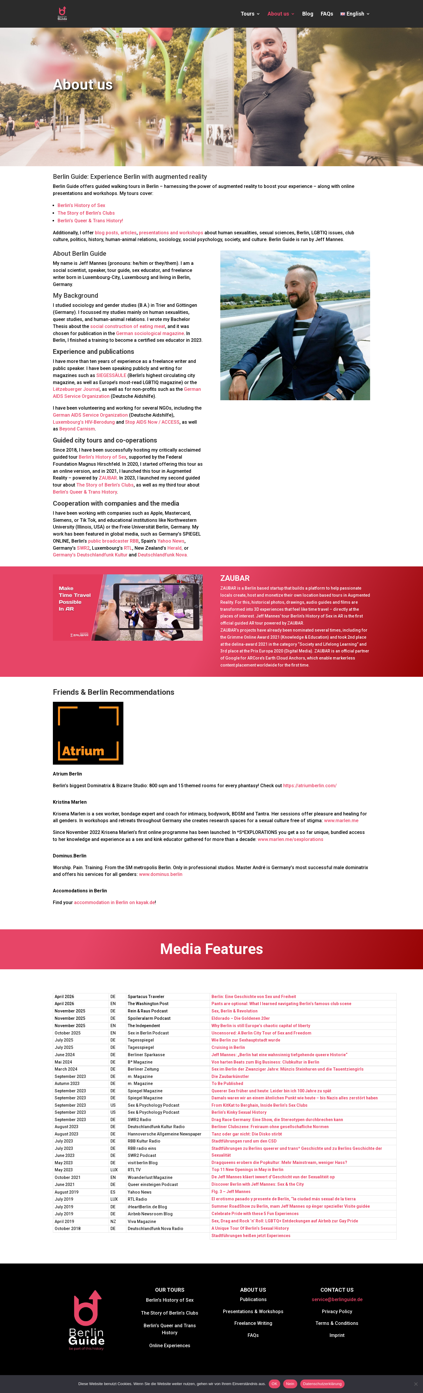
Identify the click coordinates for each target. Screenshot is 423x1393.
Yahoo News (170, 541)
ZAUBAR (108, 478)
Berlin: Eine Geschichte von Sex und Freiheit (254, 996)
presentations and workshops (171, 232)
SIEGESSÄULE (111, 375)
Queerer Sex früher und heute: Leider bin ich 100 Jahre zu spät (271, 1091)
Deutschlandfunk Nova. (163, 555)
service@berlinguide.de (337, 1299)
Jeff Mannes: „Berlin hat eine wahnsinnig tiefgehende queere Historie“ (280, 1054)
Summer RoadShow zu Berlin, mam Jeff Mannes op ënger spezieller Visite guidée (291, 1206)
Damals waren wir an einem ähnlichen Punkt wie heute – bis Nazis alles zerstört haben (295, 1098)
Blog (307, 14)
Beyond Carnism (77, 429)
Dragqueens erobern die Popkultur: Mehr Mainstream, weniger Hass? (279, 1162)
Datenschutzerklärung (322, 1384)
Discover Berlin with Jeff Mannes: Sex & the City (258, 1184)
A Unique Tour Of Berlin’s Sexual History (250, 1228)
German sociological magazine (150, 333)
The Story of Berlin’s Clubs (86, 213)
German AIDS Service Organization (90, 415)
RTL (128, 548)
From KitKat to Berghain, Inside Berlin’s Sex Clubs (260, 1105)
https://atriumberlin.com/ (310, 785)
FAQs (327, 14)
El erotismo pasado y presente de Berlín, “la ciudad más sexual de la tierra (284, 1199)
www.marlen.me (341, 820)
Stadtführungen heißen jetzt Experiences (251, 1235)
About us (278, 14)
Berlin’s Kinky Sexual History (239, 1112)
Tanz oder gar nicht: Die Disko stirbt (247, 1134)
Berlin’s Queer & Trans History (85, 492)
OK (274, 1384)
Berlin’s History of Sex (81, 205)
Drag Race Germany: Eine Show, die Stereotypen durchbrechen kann (277, 1119)
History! (114, 220)
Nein (290, 1384)
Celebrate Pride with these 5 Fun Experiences (255, 1213)
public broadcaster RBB (113, 541)
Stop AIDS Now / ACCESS (152, 422)
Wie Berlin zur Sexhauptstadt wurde (246, 1040)
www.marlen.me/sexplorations (290, 839)
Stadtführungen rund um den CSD (244, 1141)
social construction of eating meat (127, 326)
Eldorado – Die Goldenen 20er (241, 1018)
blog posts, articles (116, 232)
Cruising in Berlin (228, 1047)
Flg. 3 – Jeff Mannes (231, 1191)
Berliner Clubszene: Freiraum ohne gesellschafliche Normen (270, 1126)
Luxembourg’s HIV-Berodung (84, 422)
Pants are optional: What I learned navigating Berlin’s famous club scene (281, 1003)
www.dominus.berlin (161, 874)
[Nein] (416, 1384)
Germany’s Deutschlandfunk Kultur (90, 555)
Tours (247, 14)
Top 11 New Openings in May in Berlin (247, 1169)
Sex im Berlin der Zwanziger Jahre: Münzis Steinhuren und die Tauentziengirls (288, 1069)
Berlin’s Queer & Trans (81, 220)
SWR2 (83, 548)
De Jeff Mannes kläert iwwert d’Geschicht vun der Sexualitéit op (273, 1177)
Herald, (175, 548)
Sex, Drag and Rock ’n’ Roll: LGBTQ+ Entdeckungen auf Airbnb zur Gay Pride (285, 1221)
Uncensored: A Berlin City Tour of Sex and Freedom (261, 1033)
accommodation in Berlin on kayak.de (114, 902)
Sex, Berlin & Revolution (235, 1011)
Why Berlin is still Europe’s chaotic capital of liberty (261, 1025)
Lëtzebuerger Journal (76, 389)
